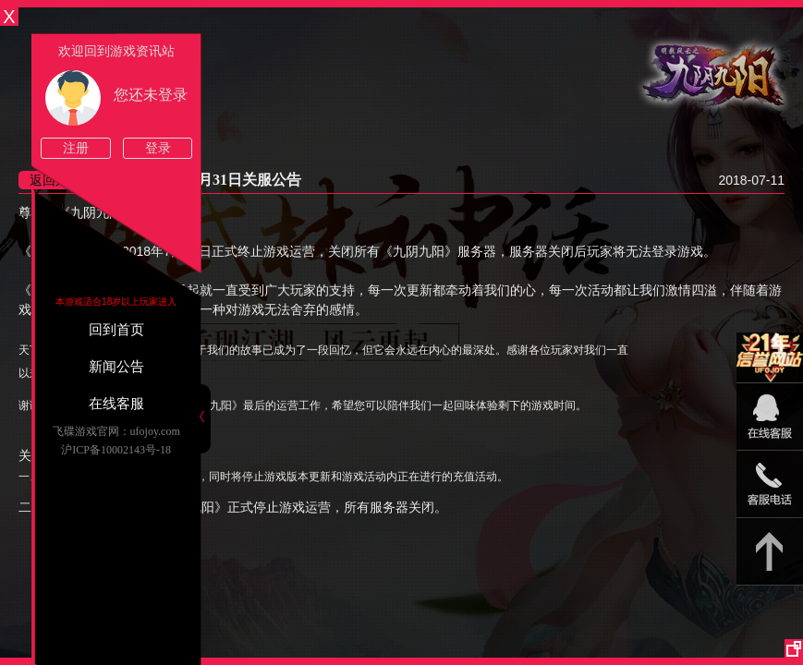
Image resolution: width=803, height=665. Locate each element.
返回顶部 (769, 552)
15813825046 (769, 484)
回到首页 (116, 329)
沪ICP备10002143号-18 (116, 449)
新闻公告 (116, 366)
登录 (158, 148)
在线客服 (116, 403)
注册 (76, 148)
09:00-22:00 (769, 426)
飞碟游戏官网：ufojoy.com (116, 431)
